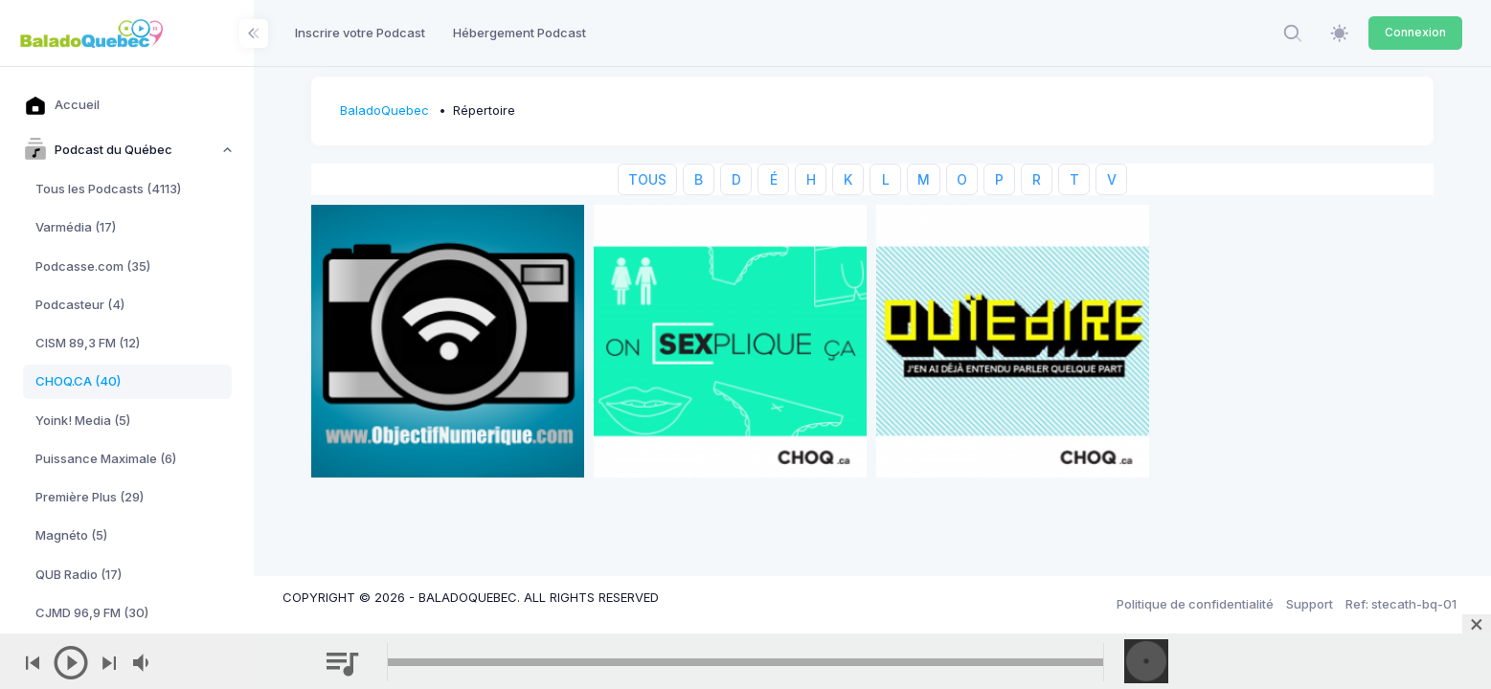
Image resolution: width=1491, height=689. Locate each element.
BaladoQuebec (384, 110)
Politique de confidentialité (1195, 603)
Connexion (1415, 32)
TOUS (647, 179)
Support (1309, 603)
